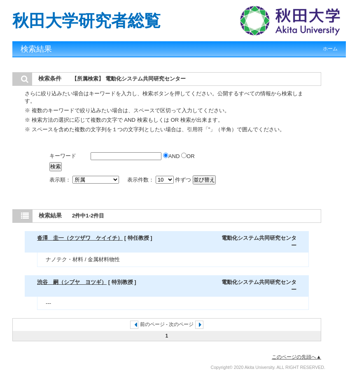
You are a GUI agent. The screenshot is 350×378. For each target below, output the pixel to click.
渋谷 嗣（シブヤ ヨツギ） (72, 282)
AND (172, 156)
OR (188, 156)
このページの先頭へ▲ (296, 357)
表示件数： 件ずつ (160, 180)
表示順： (84, 180)
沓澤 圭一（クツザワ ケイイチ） (80, 238)
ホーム (330, 49)
